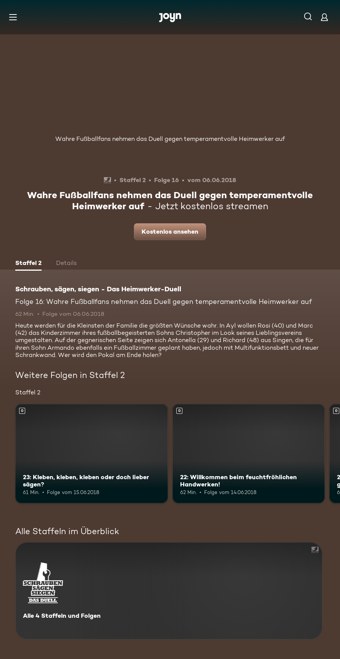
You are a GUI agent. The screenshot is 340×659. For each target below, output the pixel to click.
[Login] (324, 17)
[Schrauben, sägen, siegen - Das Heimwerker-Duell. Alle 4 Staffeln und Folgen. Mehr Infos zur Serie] (168, 591)
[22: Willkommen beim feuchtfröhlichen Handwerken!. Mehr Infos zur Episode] (248, 453)
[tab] (28, 264)
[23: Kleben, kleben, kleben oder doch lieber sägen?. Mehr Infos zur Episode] (91, 453)
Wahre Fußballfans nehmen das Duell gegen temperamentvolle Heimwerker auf (170, 138)
